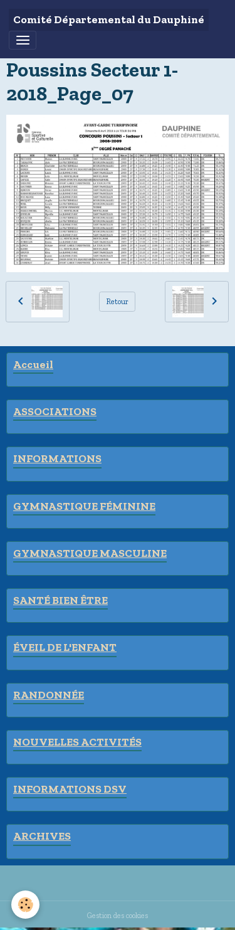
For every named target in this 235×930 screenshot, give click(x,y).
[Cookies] (25, 904)
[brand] (109, 20)
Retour (117, 301)
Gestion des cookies (117, 915)
